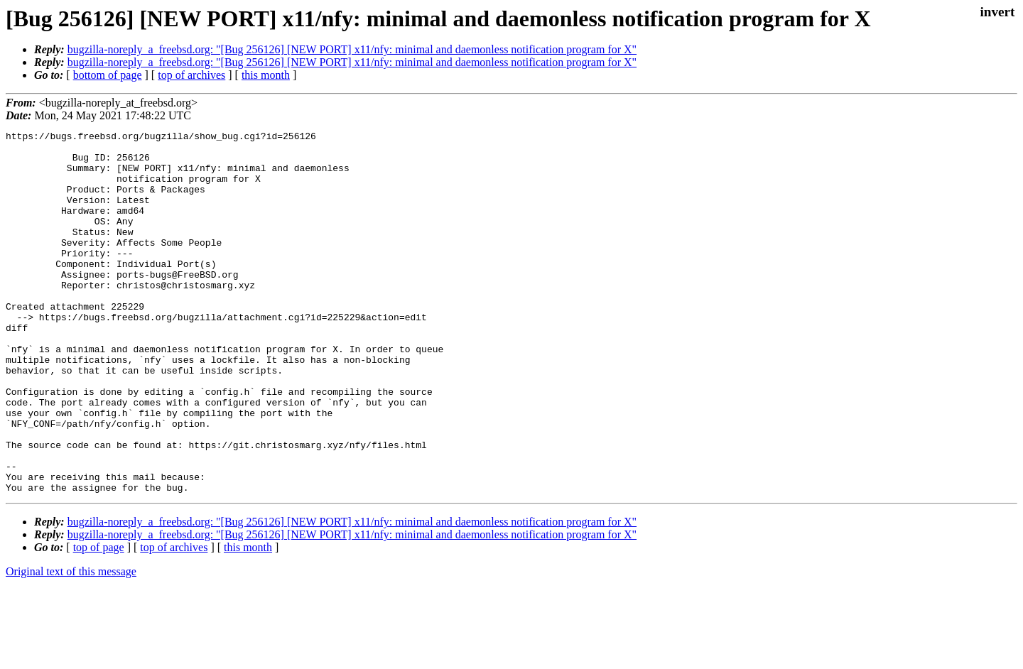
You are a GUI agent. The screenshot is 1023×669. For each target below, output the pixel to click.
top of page (98, 620)
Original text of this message (71, 644)
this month (266, 75)
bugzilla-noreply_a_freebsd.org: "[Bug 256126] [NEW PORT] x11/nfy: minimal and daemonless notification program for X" (352, 49)
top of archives (191, 75)
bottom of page (107, 75)
